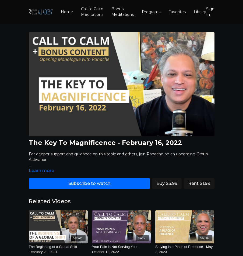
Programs (151, 11)
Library (200, 11)
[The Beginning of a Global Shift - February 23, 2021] (58, 249)
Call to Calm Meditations (92, 11)
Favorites (177, 11)
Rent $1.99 (199, 183)
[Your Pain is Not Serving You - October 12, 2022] (121, 249)
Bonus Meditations (122, 11)
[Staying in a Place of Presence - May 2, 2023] (184, 249)
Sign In (210, 11)
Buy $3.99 (166, 183)
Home (67, 11)
